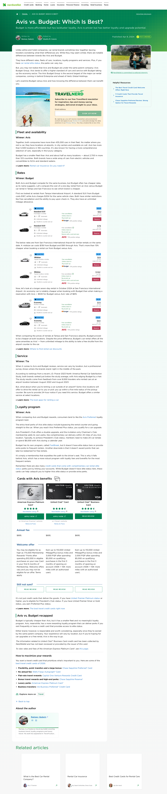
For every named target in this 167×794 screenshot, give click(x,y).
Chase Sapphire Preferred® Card (77, 668)
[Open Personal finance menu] (72, 5)
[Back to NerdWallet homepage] (17, 14)
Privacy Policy (71, 123)
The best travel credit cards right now (47, 608)
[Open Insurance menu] (60, 5)
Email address (60, 109)
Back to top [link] (24, 701)
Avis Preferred (89, 417)
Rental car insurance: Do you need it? (47, 166)
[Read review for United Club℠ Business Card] (88, 589)
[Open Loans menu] (52, 5)
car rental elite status (30, 63)
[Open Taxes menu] (106, 5)
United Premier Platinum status (85, 598)
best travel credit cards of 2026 (30, 663)
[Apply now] (30, 516)
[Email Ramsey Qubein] (32, 720)
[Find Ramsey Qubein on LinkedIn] (36, 720)
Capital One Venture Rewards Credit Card (62, 675)
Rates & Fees (31, 524)
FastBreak (54, 445)
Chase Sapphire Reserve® (71, 679)
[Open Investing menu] (85, 5)
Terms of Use (77, 121)
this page (83, 649)
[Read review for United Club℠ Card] (59, 589)
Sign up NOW (89, 113)
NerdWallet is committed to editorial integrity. (129, 73)
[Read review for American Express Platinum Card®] (30, 589)
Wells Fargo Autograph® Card (46, 672)
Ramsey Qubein (39, 717)
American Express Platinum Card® (47, 683)
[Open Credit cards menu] (29, 5)
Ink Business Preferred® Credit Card (53, 687)
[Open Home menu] (46, 5)
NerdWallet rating (29, 511)
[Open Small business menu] (96, 5)
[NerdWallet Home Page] (12, 4)
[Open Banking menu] (39, 5)
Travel (25, 14)
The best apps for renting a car (44, 400)
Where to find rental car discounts (46, 349)
